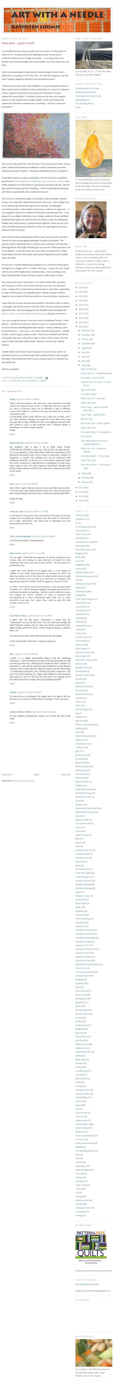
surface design (81, 1128)
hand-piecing (81, 770)
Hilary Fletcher (82, 781)
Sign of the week (88, 389)
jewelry (78, 831)
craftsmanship (81, 625)
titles (77, 1154)
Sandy (13, 399)
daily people (80, 656)
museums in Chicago (84, 930)
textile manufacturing (84, 1143)
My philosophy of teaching (87, 88)
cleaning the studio (83, 583)
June (83, 356)
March (84, 473)
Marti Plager (80, 903)
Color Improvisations (84, 599)
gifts (77, 751)
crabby (78, 622)
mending (79, 911)
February (85, 477)
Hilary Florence (17, 443)
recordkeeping (81, 1071)
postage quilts (81, 1010)
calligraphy (80, 564)
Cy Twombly (81, 640)
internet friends (82, 819)
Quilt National (30, 381)
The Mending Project (84, 103)
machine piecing (82, 880)
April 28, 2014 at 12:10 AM (44, 712)
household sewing (83, 793)
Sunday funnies (82, 1124)
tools (77, 1158)
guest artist (80, 762)
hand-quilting (81, 774)
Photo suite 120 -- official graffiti (95, 423)
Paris (77, 987)
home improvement (83, 789)
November (86, 335)
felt (76, 713)
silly (77, 1109)
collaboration (81, 591)
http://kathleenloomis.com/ (87, 1284)
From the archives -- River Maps (95, 456)
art (76, 523)
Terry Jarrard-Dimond (20, 536)
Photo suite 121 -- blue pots (93, 398)
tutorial (78, 1162)
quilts (77, 1055)
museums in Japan (83, 941)
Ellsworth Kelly (82, 694)
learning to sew (82, 857)
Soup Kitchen (81, 1112)
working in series (83, 1208)
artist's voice (80, 534)
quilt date (79, 1040)
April (84, 365)
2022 (81, 292)
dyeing (78, 682)
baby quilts (80, 545)
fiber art (15, 381)
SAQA (78, 1082)
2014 (81, 326)
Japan (77, 827)
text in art (79, 1139)
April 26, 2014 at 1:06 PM (43, 536)
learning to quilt (82, 854)
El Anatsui (80, 690)
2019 (81, 305)
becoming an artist (83, 549)
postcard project (82, 1013)
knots (77, 846)
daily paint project (83, 652)
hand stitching (81, 766)
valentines (79, 1181)
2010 (81, 500)
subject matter (81, 1120)
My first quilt (86, 419)
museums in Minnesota (85, 949)
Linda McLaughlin (83, 873)
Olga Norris (15, 553)
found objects (81, 743)
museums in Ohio (83, 956)
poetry (78, 1006)
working (79, 1204)
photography (81, 998)
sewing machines (82, 1093)
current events (81, 637)
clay (77, 580)
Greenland (79, 759)
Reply (12, 434)
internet (78, 816)
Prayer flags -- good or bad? (93, 414)
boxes (77, 561)
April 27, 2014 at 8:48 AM (26, 654)
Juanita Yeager (81, 835)
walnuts (78, 1188)
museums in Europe (84, 934)
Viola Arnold (81, 1185)
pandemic (79, 983)
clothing (79, 587)
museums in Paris (83, 960)
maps (77, 892)
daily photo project (83, 660)
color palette (80, 602)
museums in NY (82, 953)
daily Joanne (80, 648)
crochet (78, 633)
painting (79, 979)
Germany (79, 747)
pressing (79, 1017)
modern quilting (82, 918)
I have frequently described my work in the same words (38, 181)
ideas (77, 800)
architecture (80, 519)
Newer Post (7, 774)
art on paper (80, 530)
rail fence (79, 1063)
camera (78, 568)
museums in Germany (85, 937)
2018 (81, 309)
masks (78, 907)
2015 (81, 322)
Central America (82, 572)
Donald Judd (81, 671)
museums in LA (82, 945)
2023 (81, 287)
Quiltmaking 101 (82, 100)
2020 (81, 300)
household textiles (83, 797)
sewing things (81, 1097)
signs (77, 1105)
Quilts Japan (80, 1059)
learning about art (83, 850)
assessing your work (84, 542)
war (77, 1192)
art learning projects (84, 526)
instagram (79, 804)
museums (79, 926)
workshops (80, 1211)
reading (78, 1067)
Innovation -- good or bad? (92, 377)
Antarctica (79, 515)
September (86, 343)
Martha (13, 692)
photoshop (79, 1002)
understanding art (83, 1170)
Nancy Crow (81, 968)
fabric (77, 705)
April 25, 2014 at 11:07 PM (36, 511)
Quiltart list (80, 1048)
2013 (81, 487)
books (78, 557)
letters (78, 865)
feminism (79, 717)
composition (80, 606)
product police (81, 1025)
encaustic (79, 698)
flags (77, 732)
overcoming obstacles (84, 972)
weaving (79, 1196)
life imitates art (82, 869)
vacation (79, 1177)
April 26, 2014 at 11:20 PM (39, 615)
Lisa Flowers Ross (18, 615)
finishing (79, 728)
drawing (79, 679)
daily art (79, 644)
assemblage (80, 538)
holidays (79, 785)
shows (42, 381)
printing (78, 1021)
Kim (12, 484)
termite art (79, 1131)
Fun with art (86, 436)
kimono (78, 842)
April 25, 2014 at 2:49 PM (28, 399)
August (84, 348)
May (83, 361)
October (85, 339)
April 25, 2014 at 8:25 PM (26, 484)
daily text (79, 663)
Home (36, 774)
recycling (79, 1074)
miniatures (80, 914)
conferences (80, 614)
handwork (79, 777)
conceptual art (81, 610)
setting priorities (82, 1090)
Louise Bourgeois (83, 876)
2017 (81, 313)
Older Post (65, 774)
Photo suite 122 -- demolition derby (96, 373)
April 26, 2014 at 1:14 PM (33, 553)
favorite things (81, 709)
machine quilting (82, 884)
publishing (80, 1029)
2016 (81, 318)
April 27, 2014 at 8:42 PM (29, 692)
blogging (79, 553)
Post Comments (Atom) (24, 780)
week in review (82, 1200)
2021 (81, 296)
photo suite (80, 994)
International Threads (84, 812)
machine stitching (83, 888)
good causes (80, 755)
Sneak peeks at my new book (88, 96)
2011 (81, 496)
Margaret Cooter (82, 896)
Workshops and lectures (85, 92)
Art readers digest (88, 394)
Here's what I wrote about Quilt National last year (24, 313)
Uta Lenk (79, 1173)
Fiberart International (84, 724)
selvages (79, 1086)
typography (80, 1166)
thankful (79, 1147)
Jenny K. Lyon (16, 511)
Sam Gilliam (81, 1078)
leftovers (79, 861)
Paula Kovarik (81, 991)
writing (78, 1215)
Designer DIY (81, 667)
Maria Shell (80, 899)
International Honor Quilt (86, 808)
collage (78, 595)
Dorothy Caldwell (83, 675)
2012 (81, 492)
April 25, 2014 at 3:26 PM (36, 443)
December (86, 330)
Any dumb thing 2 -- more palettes (96, 432)
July (83, 352)
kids (77, 838)
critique (78, 629)
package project (82, 975)
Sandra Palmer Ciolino (20, 712)
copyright (79, 618)
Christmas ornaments (84, 576)
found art (79, 739)
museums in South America (87, 964)
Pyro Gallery (81, 1036)
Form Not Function (83, 736)
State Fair (79, 1116)
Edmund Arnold (82, 686)
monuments (80, 922)
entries (78, 701)
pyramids (79, 1033)
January (85, 482)
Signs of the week (88, 369)
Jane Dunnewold (82, 823)
